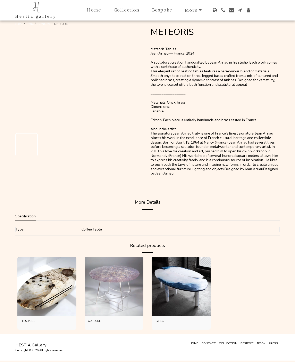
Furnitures (44, 24)
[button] (223, 10)
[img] (46, 286)
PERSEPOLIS (31, 321)
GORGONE (97, 321)
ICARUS (161, 321)
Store (30, 24)
